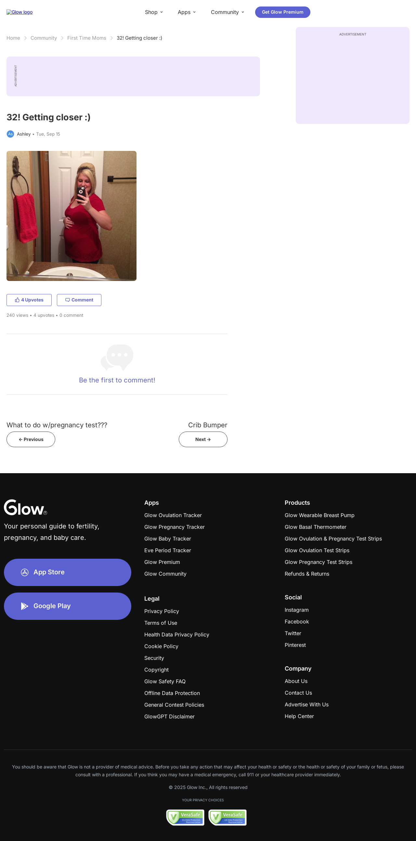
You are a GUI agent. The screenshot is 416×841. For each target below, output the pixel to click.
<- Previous (31, 439)
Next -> (203, 439)
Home (13, 38)
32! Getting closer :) (139, 38)
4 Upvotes (29, 299)
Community (44, 38)
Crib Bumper (208, 425)
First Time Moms (86, 38)
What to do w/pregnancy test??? (56, 425)
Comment (79, 299)
